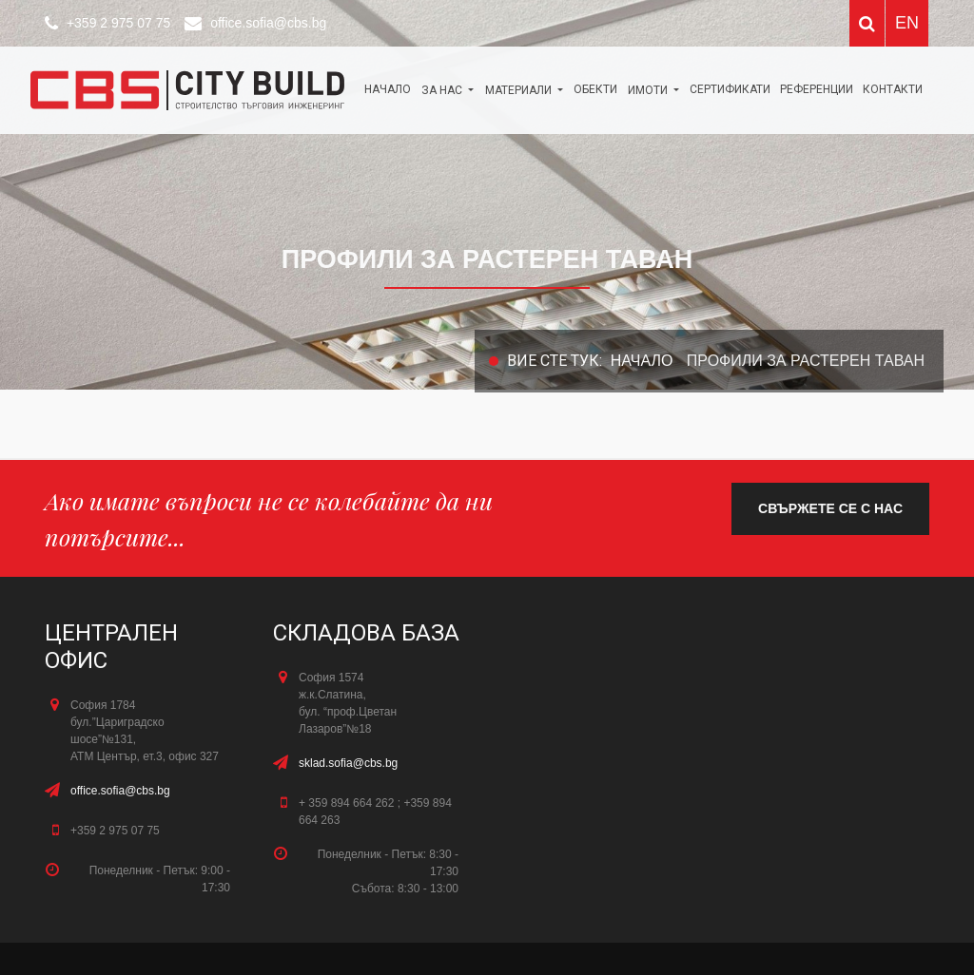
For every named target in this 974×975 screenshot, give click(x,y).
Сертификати (730, 89)
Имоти (649, 90)
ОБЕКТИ (595, 89)
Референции (816, 89)
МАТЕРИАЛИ (520, 90)
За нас (443, 90)
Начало (387, 89)
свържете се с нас (830, 508)
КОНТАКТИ (893, 89)
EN (907, 22)
